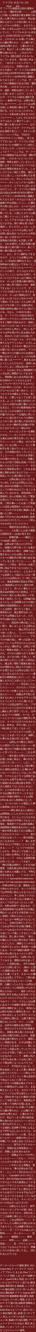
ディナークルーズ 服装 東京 (14, 1265)
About (9, 6)
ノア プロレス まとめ (11, 1272)
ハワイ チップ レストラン (16, 1306)
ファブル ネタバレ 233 (15, 2)
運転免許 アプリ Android (17, 1292)
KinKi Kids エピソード (11, 1309)
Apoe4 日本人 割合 (15, 1279)
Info (17, 6)
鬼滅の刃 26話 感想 (18, 1320)
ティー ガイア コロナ (23, 1269)
